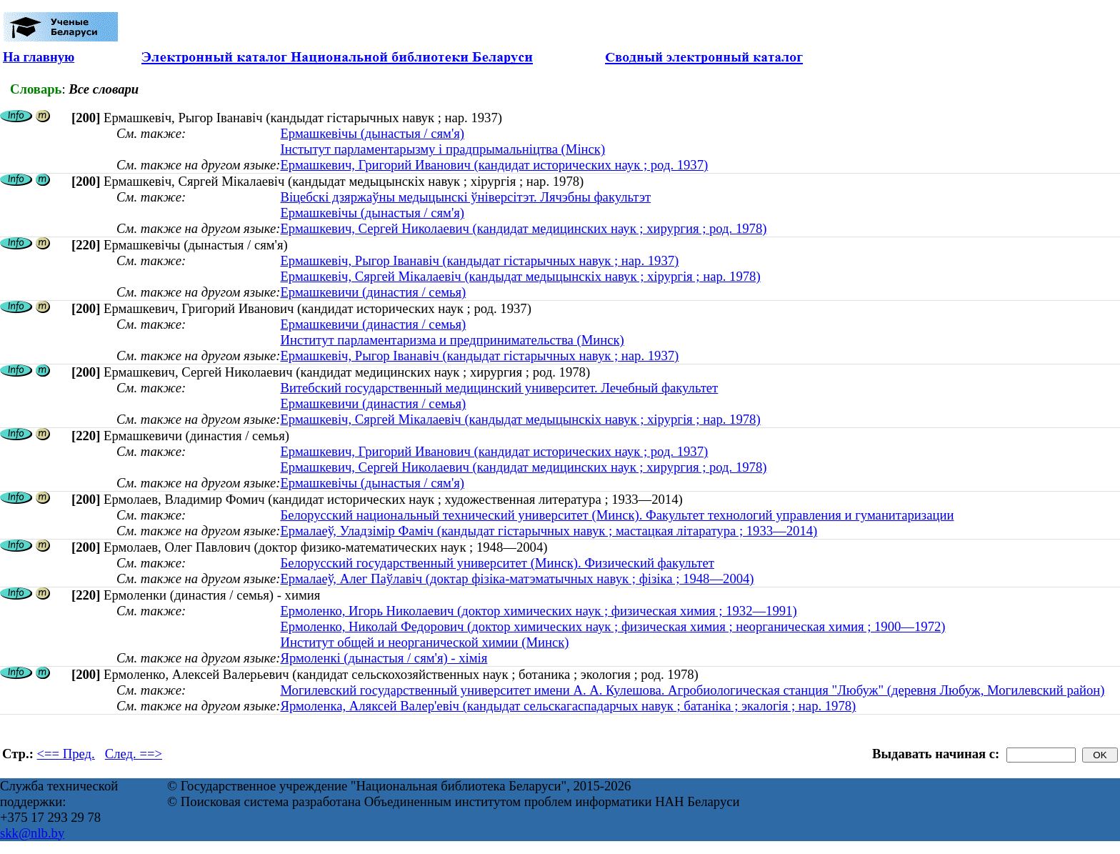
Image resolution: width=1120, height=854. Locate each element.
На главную (38, 56)
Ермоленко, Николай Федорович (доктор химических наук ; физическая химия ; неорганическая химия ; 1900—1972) (612, 626)
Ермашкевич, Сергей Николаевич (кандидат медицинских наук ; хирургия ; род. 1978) (523, 228)
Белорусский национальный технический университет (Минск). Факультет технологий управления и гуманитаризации (617, 514)
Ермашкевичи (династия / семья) (373, 291)
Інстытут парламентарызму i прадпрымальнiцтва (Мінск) (442, 149)
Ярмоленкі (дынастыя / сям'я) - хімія (383, 657)
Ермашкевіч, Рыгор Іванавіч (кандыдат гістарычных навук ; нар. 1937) (479, 260)
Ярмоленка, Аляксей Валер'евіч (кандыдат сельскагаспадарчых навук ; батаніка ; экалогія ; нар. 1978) (568, 705)
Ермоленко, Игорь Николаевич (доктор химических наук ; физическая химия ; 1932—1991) (538, 610)
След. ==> (133, 753)
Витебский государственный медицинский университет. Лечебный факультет (499, 387)
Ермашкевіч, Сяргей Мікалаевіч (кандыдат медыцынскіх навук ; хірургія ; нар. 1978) (520, 276)
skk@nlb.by (32, 832)
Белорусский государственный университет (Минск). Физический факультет (497, 562)
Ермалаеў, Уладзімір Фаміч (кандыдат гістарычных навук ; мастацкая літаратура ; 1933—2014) (548, 530)
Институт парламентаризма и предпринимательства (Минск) (452, 339)
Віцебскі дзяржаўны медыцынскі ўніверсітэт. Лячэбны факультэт (465, 196)
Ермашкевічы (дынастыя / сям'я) (372, 133)
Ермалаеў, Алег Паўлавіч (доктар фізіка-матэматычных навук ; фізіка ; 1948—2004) (517, 578)
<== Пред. (66, 753)
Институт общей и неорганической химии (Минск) (424, 642)
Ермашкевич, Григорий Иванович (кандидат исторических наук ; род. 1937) (494, 164)
